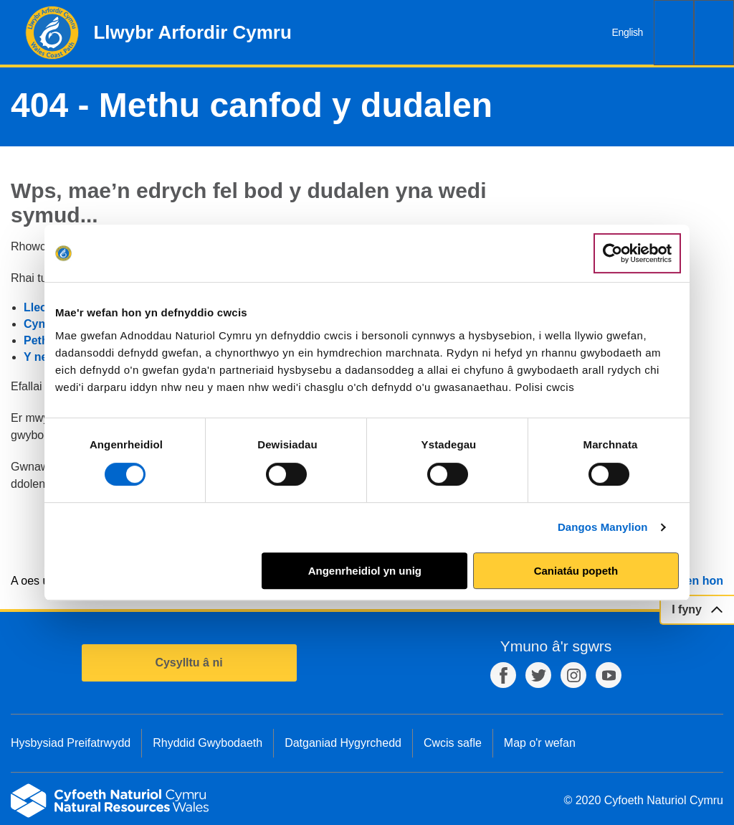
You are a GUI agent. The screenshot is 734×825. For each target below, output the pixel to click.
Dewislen (714, 32)
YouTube (608, 675)
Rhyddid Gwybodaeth (207, 743)
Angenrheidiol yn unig (364, 571)
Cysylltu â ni (188, 662)
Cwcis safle (453, 743)
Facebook (503, 675)
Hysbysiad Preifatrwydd (70, 743)
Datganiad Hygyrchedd (343, 743)
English (627, 32)
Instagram (573, 675)
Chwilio (674, 32)
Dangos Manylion (603, 527)
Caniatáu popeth (576, 571)
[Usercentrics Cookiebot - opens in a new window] (637, 253)
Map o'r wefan (540, 743)
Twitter (538, 675)
